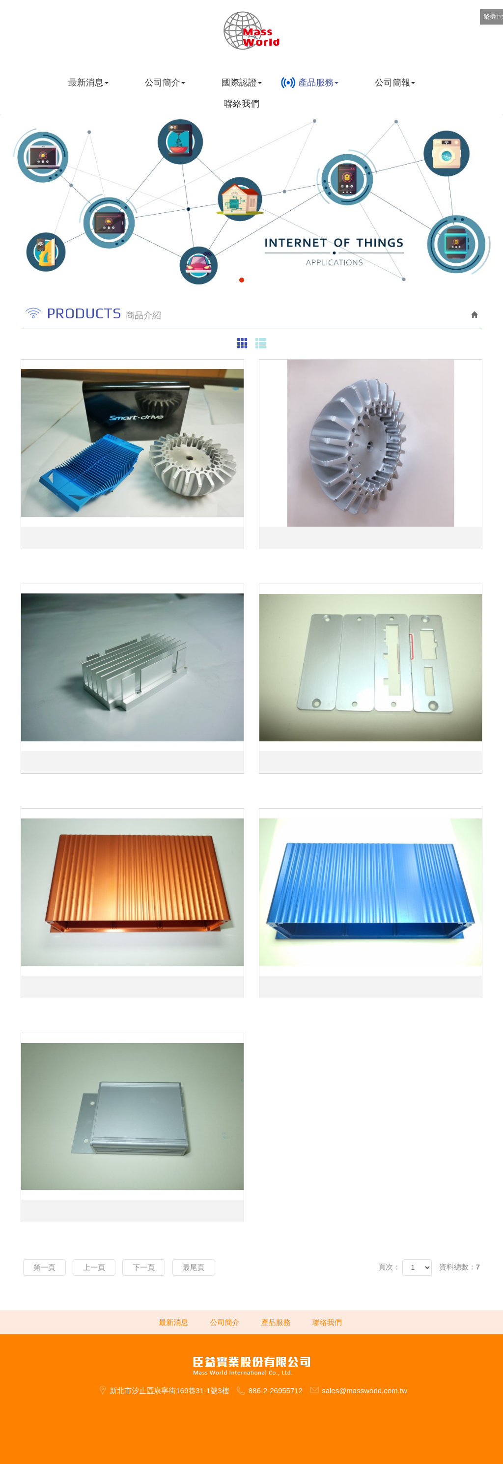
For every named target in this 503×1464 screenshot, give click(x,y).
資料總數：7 (459, 1267)
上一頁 (94, 1267)
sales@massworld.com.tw (364, 1390)
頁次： (389, 1267)
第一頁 (44, 1267)
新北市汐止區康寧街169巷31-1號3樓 (169, 1390)
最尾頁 (194, 1267)
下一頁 (144, 1267)
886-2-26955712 (276, 1390)
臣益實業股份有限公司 (252, 31)
